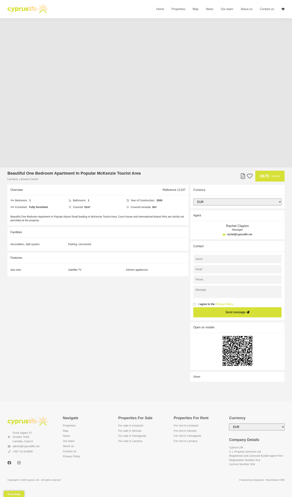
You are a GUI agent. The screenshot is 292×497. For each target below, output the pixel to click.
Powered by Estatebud (251, 480)
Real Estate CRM (275, 480)
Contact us (267, 9)
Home (160, 9)
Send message (238, 312)
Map (196, 9)
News (209, 9)
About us (246, 9)
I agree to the (216, 304)
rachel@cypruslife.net (237, 234)
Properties (178, 9)
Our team (227, 9)
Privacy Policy (224, 304)
